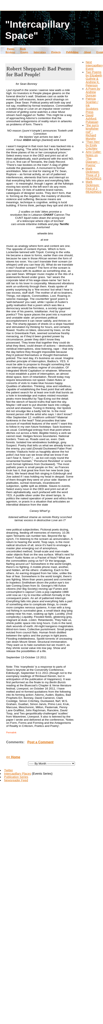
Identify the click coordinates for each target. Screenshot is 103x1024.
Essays (24, 52)
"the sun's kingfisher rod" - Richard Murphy (92, 132)
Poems (10, 48)
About (87, 52)
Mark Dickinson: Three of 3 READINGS (93, 173)
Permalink (11, 732)
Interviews (39, 52)
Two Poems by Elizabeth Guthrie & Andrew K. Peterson (94, 78)
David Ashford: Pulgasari (92, 119)
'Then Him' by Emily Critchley (93, 145)
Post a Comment (40, 742)
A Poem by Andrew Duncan (93, 92)
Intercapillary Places (17, 773)
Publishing (72, 52)
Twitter (8, 770)
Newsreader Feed (16, 780)
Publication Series (16, 777)
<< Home (13, 757)
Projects (56, 52)
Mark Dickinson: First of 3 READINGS (93, 186)
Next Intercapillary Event (94, 65)
